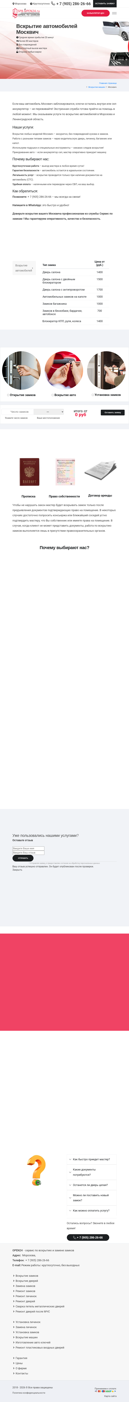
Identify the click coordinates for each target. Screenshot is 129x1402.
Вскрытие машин (96, 87)
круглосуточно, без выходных (50, 1265)
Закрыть (17, 869)
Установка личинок (28, 1322)
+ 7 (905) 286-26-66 (88, 1237)
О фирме (21, 1368)
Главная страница (108, 83)
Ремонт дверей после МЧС (33, 1311)
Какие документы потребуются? (84, 1172)
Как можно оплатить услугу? (91, 1210)
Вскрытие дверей (27, 1280)
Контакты (22, 1373)
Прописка (28, 496)
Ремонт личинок (26, 1296)
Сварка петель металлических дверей (40, 1306)
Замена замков (25, 1286)
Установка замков (108, 394)
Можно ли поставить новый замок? (91, 1198)
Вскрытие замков (27, 1275)
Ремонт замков (25, 1291)
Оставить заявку (105, 3)
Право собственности (64, 496)
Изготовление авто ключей (33, 1342)
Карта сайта (110, 1396)
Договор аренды (100, 495)
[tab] (92, 1159)
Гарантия (21, 1358)
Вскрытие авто (65, 395)
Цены (19, 1363)
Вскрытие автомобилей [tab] (24, 268)
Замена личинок (26, 1327)
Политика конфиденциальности (29, 1393)
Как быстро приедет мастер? (91, 1159)
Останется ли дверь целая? (90, 1185)
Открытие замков (23, 395)
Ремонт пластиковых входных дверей (40, 1347)
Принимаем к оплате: (105, 1390)
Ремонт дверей (25, 1301)
